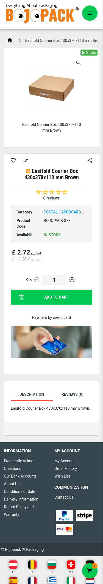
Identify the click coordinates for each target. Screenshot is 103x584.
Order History (65, 468)
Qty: (29, 279)
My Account (64, 461)
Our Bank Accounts (20, 476)
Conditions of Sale (19, 491)
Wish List (62, 476)
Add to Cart (43, 297)
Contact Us (63, 497)
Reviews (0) (72, 394)
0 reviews (51, 198)
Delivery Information (21, 499)
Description (32, 394)
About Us (12, 484)
